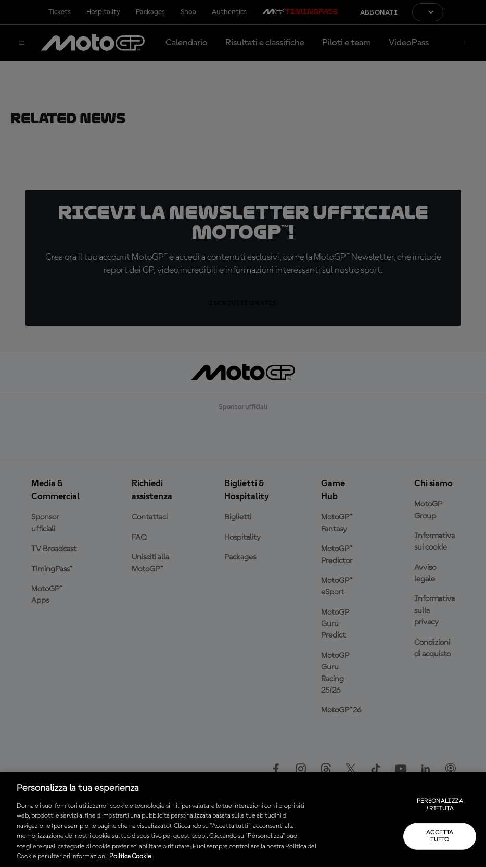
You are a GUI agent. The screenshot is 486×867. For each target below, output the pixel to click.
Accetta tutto (440, 836)
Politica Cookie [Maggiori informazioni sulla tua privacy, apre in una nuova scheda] (130, 856)
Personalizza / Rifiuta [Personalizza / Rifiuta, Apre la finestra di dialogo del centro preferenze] (440, 805)
